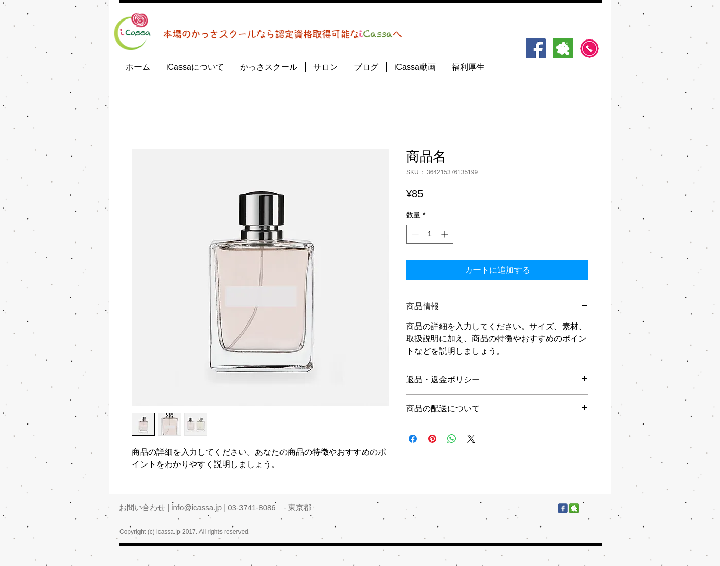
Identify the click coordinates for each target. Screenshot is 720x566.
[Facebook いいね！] (495, 508)
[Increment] (445, 234)
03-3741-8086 (251, 507)
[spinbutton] (430, 234)
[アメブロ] (563, 48)
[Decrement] (414, 234)
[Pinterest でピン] (432, 439)
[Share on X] (471, 439)
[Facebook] (536, 48)
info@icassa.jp (196, 507)
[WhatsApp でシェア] (452, 439)
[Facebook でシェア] (413, 439)
